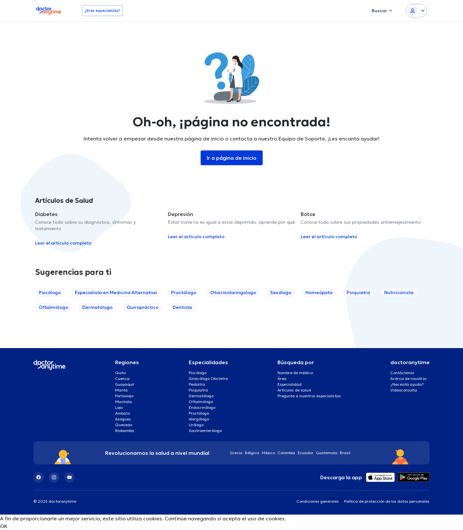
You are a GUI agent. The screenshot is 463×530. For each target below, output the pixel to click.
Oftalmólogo (53, 307)
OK (3, 526)
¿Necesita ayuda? (407, 384)
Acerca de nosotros (408, 378)
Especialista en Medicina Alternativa (116, 292)
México (268, 452)
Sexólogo (280, 292)
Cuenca (122, 378)
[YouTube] (69, 477)
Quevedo (123, 424)
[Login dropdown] (416, 10)
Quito (120, 372)
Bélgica (252, 452)
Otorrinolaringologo (233, 292)
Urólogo (196, 424)
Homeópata (318, 292)
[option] (98, 228)
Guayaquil (124, 384)
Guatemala (326, 452)
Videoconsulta (403, 390)
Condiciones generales (317, 501)
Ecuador (305, 452)
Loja (119, 407)
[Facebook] (38, 477)
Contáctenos (402, 372)
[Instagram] (54, 477)
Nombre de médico (295, 372)
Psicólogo (50, 292)
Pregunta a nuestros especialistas (309, 395)
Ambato (122, 413)
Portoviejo (124, 395)
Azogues (123, 419)
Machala (123, 401)
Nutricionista (398, 292)
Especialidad (289, 384)
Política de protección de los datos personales (387, 501)
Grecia (236, 452)
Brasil (345, 452)
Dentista (182, 307)
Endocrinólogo (202, 407)
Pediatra (197, 384)
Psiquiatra (358, 292)
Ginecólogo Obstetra (208, 378)
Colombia (286, 452)
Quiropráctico (143, 307)
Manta (121, 390)
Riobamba (124, 430)
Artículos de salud (294, 390)
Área (281, 378)
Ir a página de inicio (232, 158)
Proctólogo (183, 292)
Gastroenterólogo (205, 430)
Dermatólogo (97, 307)
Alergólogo (199, 419)
